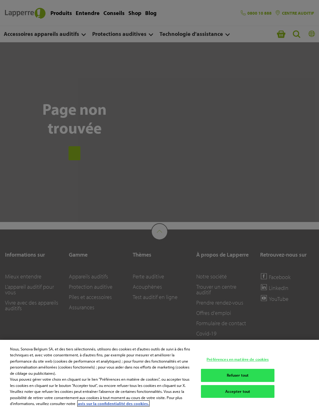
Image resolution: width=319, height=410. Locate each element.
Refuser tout (238, 375)
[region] (159, 375)
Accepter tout (237, 391)
